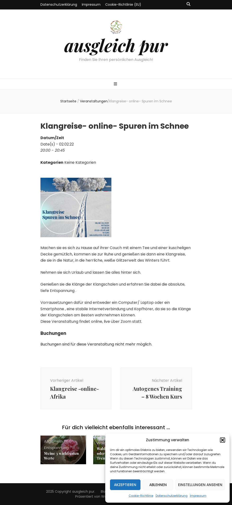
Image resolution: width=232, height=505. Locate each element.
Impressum (198, 496)
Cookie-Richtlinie (141, 496)
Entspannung (56, 447)
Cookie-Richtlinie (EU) (123, 4)
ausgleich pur (116, 45)
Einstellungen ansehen (200, 484)
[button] (222, 440)
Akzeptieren (125, 484)
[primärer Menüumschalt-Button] (116, 84)
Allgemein (53, 441)
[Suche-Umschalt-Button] (188, 4)
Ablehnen (158, 484)
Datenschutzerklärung (172, 496)
